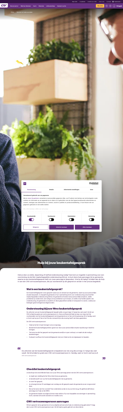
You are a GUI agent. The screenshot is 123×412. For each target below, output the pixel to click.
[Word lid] (100, 6)
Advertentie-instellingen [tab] (71, 189)
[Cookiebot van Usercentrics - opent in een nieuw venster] (92, 183)
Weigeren (36, 227)
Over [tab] (91, 189)
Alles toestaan (87, 227)
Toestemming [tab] (31, 189)
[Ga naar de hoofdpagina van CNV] (4, 5)
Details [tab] (51, 189)
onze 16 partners (33, 198)
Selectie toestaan (61, 227)
